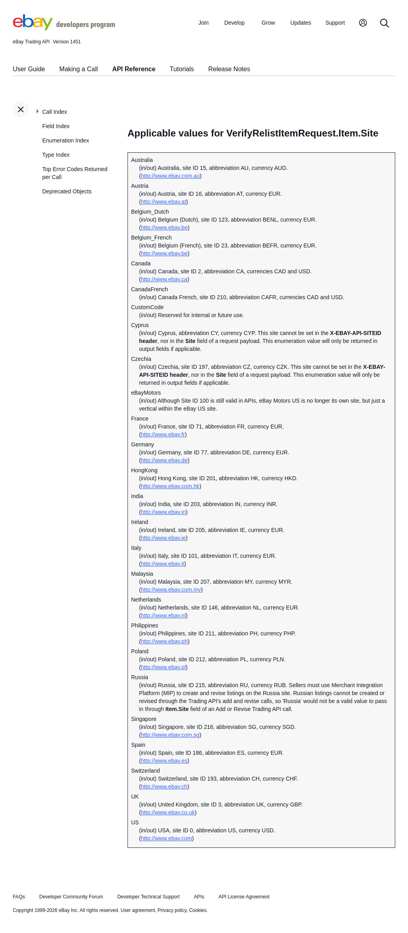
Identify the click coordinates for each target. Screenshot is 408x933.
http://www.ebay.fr (163, 434)
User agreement (138, 910)
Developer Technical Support (148, 897)
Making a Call (78, 69)
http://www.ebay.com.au (170, 176)
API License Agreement (243, 897)
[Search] (384, 24)
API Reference (134, 69)
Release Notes (229, 69)
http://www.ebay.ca (164, 279)
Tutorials (182, 69)
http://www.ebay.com (166, 838)
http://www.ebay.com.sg (170, 735)
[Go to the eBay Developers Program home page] (64, 28)
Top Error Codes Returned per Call (74, 173)
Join (203, 22)
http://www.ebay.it (162, 564)
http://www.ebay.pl (163, 667)
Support (335, 22)
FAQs (19, 897)
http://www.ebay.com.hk (170, 486)
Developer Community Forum (71, 897)
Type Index (56, 155)
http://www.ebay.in (163, 512)
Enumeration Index (65, 140)
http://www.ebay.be (164, 227)
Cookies (197, 910)
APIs (199, 897)
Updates (300, 22)
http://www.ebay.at (163, 202)
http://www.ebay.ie (163, 538)
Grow (268, 22)
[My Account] (363, 24)
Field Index (55, 126)
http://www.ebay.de (164, 460)
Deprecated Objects (67, 191)
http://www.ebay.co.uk (168, 812)
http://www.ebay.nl (163, 615)
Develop (234, 22)
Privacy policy (172, 910)
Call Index (54, 112)
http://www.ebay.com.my (171, 589)
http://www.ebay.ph (164, 641)
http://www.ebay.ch (164, 786)
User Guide (29, 69)
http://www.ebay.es (164, 761)
